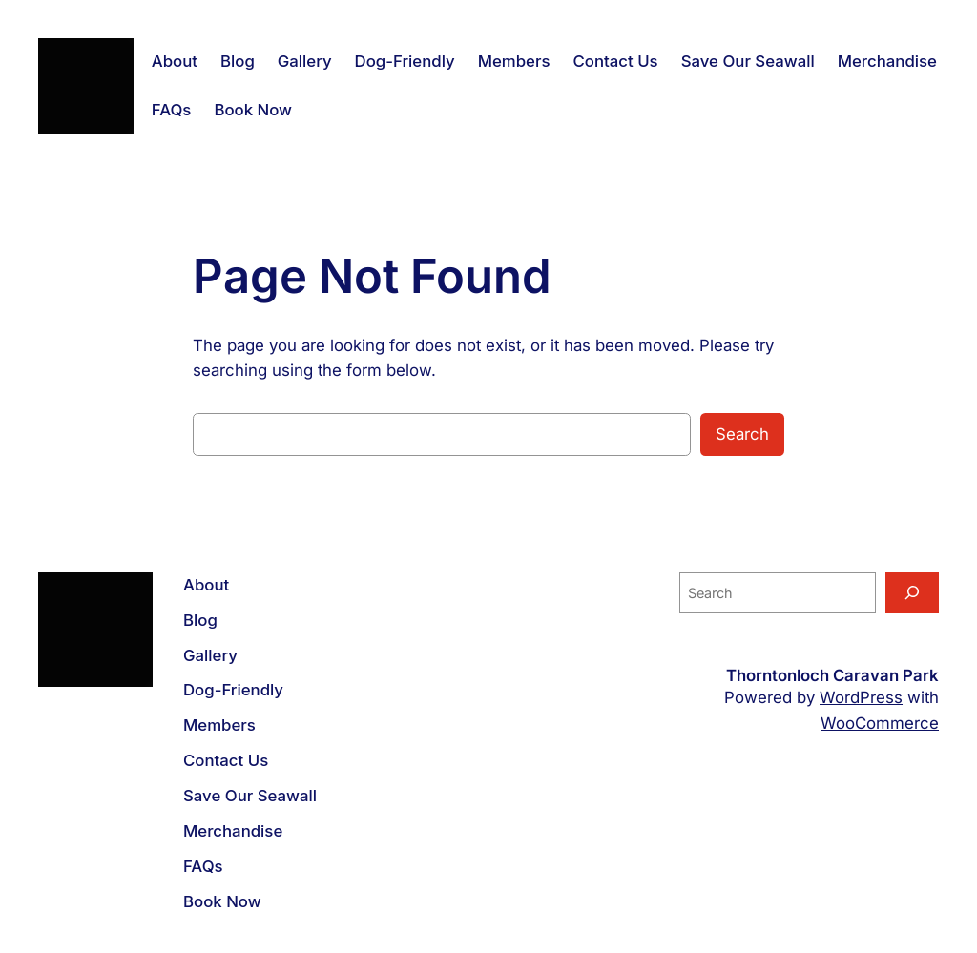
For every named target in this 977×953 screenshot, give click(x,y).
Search (742, 434)
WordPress (861, 697)
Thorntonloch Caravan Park (832, 675)
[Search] (912, 592)
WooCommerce (880, 723)
